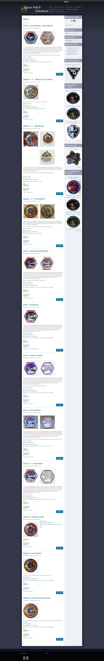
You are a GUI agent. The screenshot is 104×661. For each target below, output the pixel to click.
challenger (31, 61)
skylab (35, 108)
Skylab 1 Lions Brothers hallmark (36, 598)
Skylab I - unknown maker (33, 517)
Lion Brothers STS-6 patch (45, 55)
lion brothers (48, 580)
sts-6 (28, 61)
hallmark (52, 580)
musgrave (45, 61)
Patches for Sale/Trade (72, 9)
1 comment (26, 348)
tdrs (48, 61)
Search (56, 7)
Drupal (26, 653)
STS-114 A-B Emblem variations (73, 50)
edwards (53, 499)
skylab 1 (28, 108)
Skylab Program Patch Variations (73, 47)
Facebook (74, 21)
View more (79, 141)
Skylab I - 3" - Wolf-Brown (33, 126)
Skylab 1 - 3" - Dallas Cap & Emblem (38, 79)
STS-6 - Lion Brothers (32, 410)
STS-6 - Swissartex (31, 305)
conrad (38, 108)
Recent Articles (69, 40)
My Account (61, 9)
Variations (52, 11)
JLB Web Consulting (25, 658)
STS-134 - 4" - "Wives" (73, 149)
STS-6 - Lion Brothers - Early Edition (38, 26)
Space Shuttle (30, 58)
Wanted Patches (60, 11)
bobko (35, 61)
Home (50, 7)
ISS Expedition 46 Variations (72, 53)
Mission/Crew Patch (34, 60)
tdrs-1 (50, 61)
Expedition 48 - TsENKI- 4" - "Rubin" (73, 106)
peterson (38, 61)
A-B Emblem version (45, 439)
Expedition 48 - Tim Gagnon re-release (73, 90)
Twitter (72, 21)
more (80, 56)
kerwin (41, 108)
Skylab (29, 105)
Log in (25, 72)
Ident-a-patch (77, 7)
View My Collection (69, 25)
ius (52, 61)
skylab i (32, 108)
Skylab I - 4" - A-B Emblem (34, 199)
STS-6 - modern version (33, 355)
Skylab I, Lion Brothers (32, 553)
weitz (42, 61)
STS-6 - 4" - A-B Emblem (33, 464)
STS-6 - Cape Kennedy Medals (35, 251)
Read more (59, 74)
